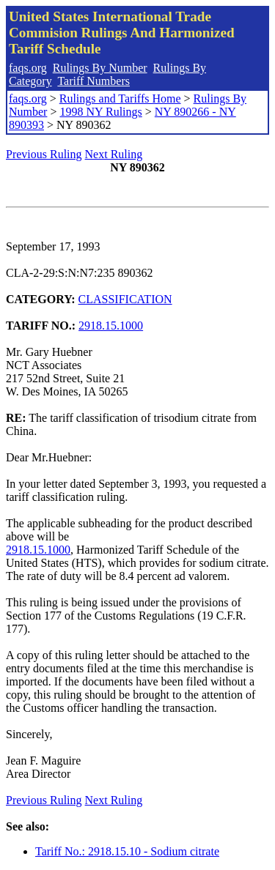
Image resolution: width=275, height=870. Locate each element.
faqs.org (28, 68)
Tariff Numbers (93, 81)
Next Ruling (114, 154)
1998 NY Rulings (100, 111)
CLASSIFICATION (125, 299)
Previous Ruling (44, 154)
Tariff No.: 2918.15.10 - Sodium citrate (127, 851)
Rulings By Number (100, 68)
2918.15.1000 (110, 325)
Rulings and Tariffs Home (120, 98)
